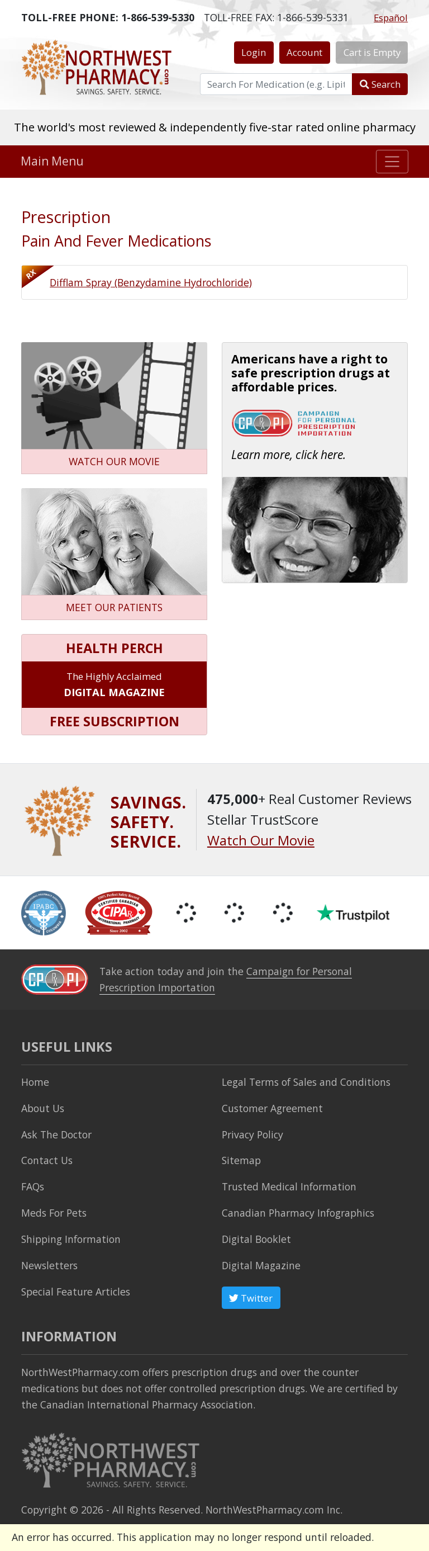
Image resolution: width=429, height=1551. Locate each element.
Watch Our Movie (260, 840)
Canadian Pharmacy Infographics (298, 1212)
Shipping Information (71, 1239)
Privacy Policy (252, 1134)
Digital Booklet (256, 1239)
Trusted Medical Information (289, 1186)
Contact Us (47, 1160)
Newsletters (49, 1265)
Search (380, 84)
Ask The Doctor (56, 1134)
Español (391, 17)
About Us (42, 1108)
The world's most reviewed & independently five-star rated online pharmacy (215, 127)
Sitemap (241, 1160)
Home (35, 1082)
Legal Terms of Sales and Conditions (306, 1082)
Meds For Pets (54, 1212)
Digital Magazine (261, 1265)
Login (253, 52)
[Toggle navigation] (392, 161)
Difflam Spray (151, 282)
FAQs (32, 1186)
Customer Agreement (272, 1108)
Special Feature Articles (75, 1291)
